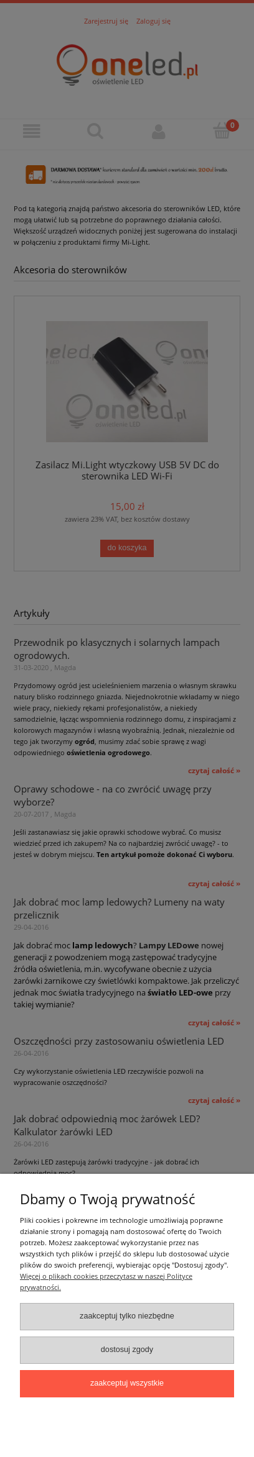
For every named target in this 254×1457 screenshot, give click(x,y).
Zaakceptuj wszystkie (127, 1383)
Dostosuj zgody (127, 1349)
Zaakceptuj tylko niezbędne (127, 1316)
